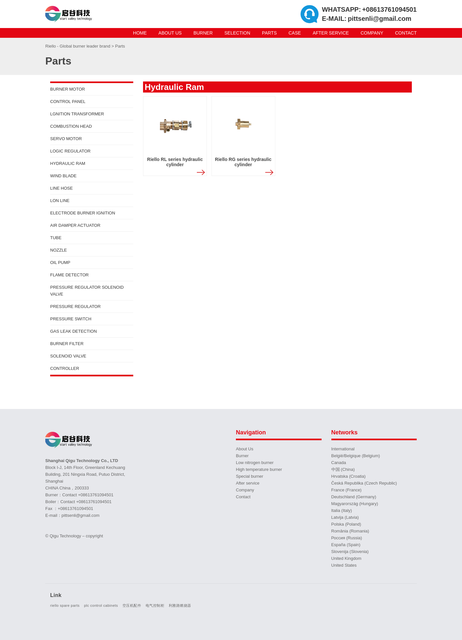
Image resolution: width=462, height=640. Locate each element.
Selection (237, 33)
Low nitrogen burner (255, 462)
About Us (169, 33)
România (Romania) (350, 531)
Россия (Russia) (346, 537)
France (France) (346, 489)
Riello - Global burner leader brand (78, 46)
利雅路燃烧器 (180, 605)
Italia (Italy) (341, 510)
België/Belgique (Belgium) (355, 455)
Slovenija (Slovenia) (350, 551)
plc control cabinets (101, 605)
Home (140, 33)
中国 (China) (343, 469)
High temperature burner (259, 469)
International (343, 448)
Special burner (249, 476)
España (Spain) (346, 544)
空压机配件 (132, 605)
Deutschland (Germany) (353, 496)
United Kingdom (346, 558)
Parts (269, 33)
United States (344, 565)
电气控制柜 (155, 605)
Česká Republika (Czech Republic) (364, 483)
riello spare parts (64, 605)
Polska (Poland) (346, 524)
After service (331, 33)
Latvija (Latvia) (345, 517)
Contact (406, 33)
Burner (203, 33)
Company (372, 33)
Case (295, 33)
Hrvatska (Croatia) (348, 476)
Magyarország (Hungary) (354, 503)
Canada (338, 462)
